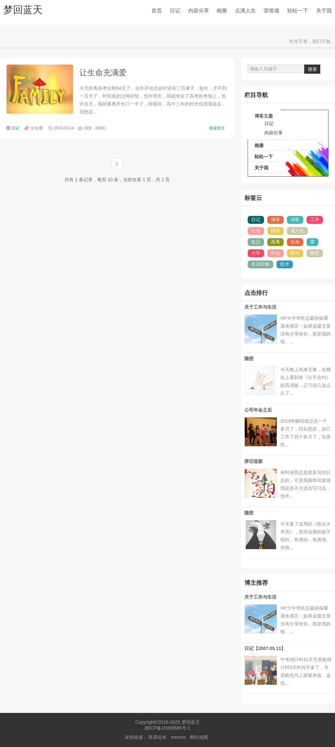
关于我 (324, 10)
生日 (255, 241)
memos (178, 737)
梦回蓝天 (23, 9)
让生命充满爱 (103, 72)
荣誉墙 (271, 10)
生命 (295, 241)
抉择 (275, 230)
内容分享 (198, 10)
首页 (156, 10)
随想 (314, 253)
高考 (275, 241)
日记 (175, 10)
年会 (275, 253)
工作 (314, 219)
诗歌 (295, 219)
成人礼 (297, 230)
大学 (255, 253)
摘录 (275, 219)
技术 (284, 264)
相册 (222, 10)
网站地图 (199, 737)
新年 (295, 253)
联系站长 (158, 737)
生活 (255, 230)
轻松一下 (297, 10)
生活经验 (260, 264)
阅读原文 (217, 128)
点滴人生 (245, 10)
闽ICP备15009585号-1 (167, 728)
